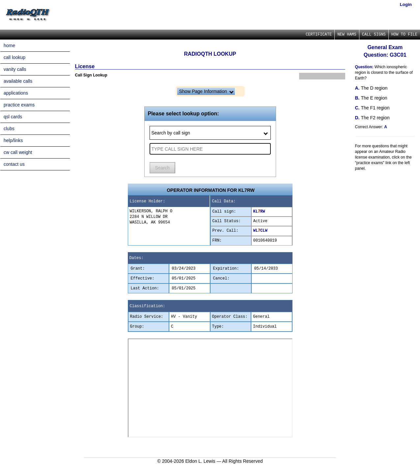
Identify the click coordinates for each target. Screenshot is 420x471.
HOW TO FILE (404, 34)
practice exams (19, 104)
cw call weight (18, 152)
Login (406, 4)
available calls (18, 81)
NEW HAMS (346, 34)
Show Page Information (206, 91)
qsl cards (13, 116)
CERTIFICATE (319, 34)
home (9, 45)
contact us (14, 164)
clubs (9, 128)
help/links (13, 140)
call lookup (14, 57)
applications (16, 93)
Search (162, 167)
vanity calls (15, 69)
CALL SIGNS (374, 34)
